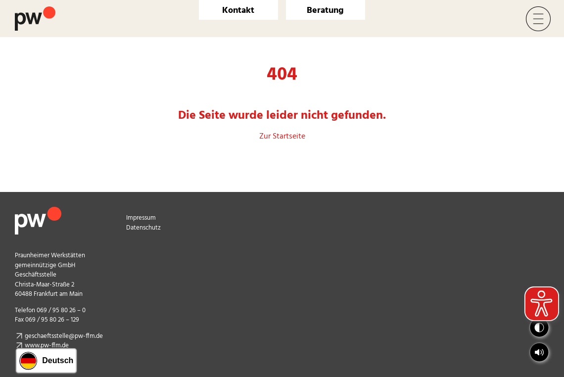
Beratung (325, 10)
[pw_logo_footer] (38, 210)
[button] (539, 352)
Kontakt (238, 10)
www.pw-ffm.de (47, 345)
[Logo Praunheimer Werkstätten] (35, 10)
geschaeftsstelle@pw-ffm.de (64, 336)
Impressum (141, 218)
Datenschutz (143, 228)
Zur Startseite (282, 136)
